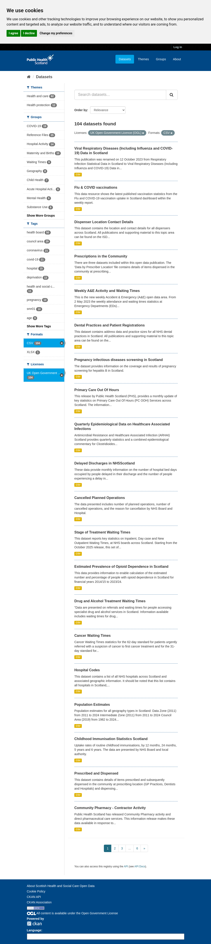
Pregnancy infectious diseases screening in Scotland (118, 360)
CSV (78, 174)
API (126, 866)
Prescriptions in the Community (100, 256)
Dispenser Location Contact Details (103, 222)
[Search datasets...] (120, 95)
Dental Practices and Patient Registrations (109, 325)
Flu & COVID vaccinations (95, 187)
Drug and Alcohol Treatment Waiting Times (110, 601)
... (129, 848)
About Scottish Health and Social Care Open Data (61, 886)
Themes (143, 59)
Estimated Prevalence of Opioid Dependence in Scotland (121, 566)
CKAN (34, 923)
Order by (80, 110)
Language (34, 930)
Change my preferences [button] (56, 33)
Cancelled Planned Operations (99, 498)
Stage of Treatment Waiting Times (102, 532)
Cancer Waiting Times (92, 635)
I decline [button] (29, 33)
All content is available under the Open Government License (72, 913)
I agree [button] (13, 33)
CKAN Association (39, 902)
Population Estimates (92, 704)
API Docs (139, 866)
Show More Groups (41, 215)
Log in (178, 47)
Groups (161, 59)
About (177, 59)
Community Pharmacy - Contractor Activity (110, 808)
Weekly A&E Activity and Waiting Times (107, 291)
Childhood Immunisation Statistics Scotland (111, 739)
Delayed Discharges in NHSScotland (104, 463)
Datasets (125, 59)
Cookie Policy (36, 891)
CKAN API (34, 897)
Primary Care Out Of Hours (96, 390)
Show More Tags (39, 326)
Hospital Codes (87, 670)
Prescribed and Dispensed (96, 773)
